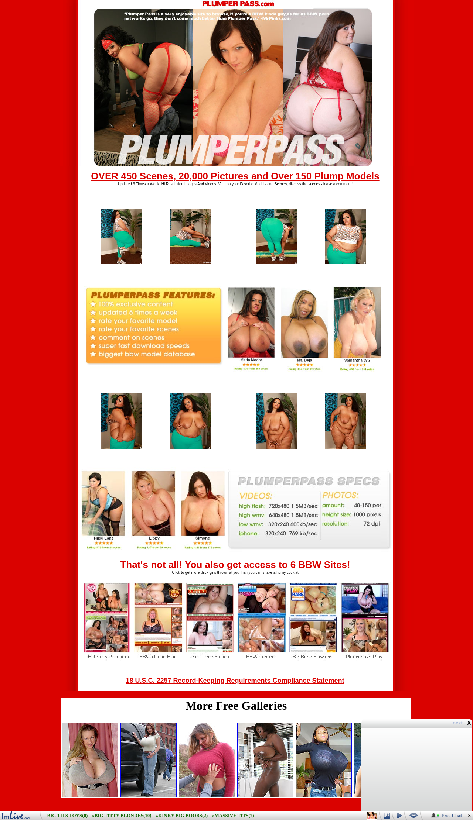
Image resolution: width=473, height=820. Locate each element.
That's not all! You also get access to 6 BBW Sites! (235, 564)
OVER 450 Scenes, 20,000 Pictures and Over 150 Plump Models (235, 176)
